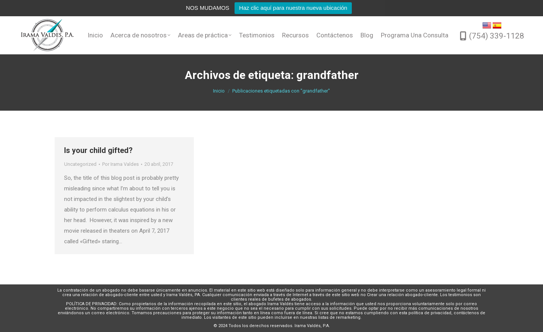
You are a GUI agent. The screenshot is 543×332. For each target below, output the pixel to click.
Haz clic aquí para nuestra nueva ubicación (293, 8)
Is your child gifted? (98, 150)
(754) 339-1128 (496, 35)
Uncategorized (80, 164)
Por (120, 164)
